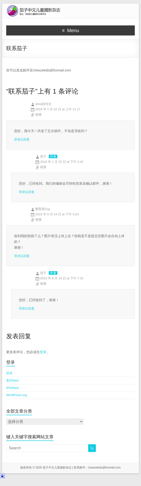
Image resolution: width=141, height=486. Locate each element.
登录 (43, 352)
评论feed (12, 388)
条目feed (12, 380)
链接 (38, 114)
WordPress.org (16, 395)
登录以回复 (22, 139)
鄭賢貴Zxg (42, 209)
